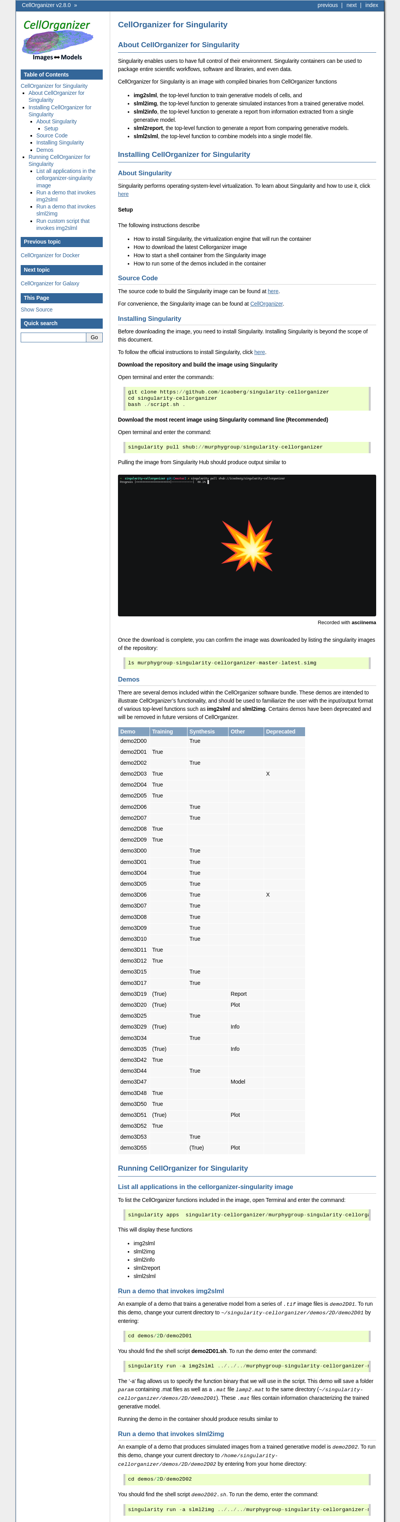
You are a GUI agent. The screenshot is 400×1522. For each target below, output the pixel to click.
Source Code (52, 135)
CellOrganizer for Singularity (54, 86)
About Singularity (56, 121)
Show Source (37, 309)
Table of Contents (46, 74)
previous (328, 5)
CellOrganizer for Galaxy (50, 283)
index (371, 5)
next (351, 5)
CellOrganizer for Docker (50, 255)
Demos (45, 150)
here (123, 194)
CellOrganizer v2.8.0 (46, 5)
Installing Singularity (60, 142)
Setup (51, 128)
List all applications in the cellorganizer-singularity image (66, 178)
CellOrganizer (266, 304)
